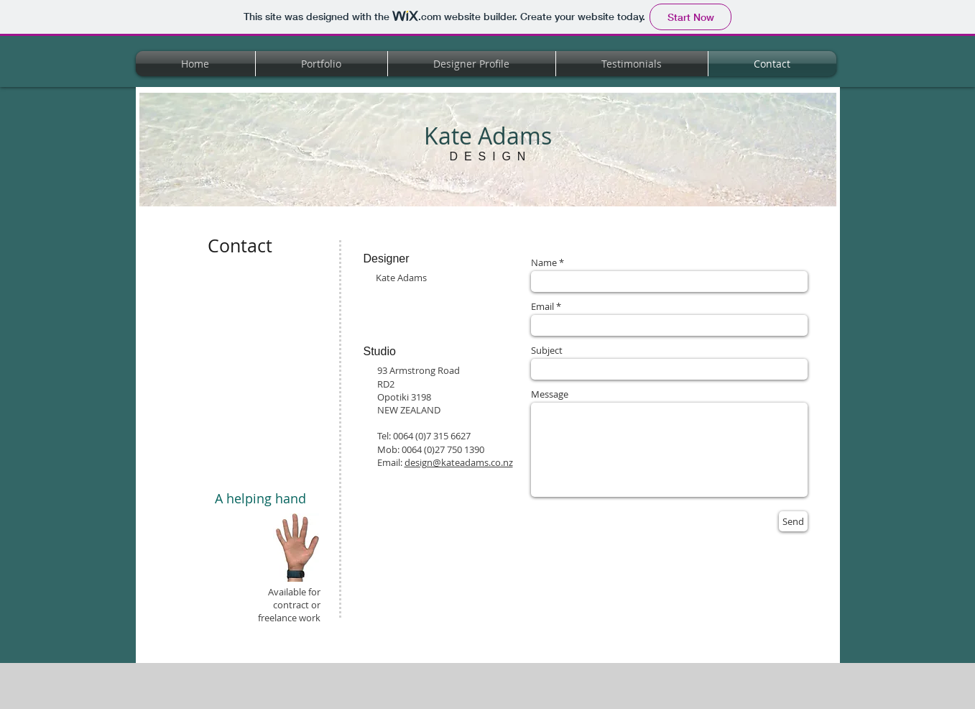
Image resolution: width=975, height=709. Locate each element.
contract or (296, 604)
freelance (277, 617)
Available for (294, 591)
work (308, 617)
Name (544, 262)
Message (549, 394)
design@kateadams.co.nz (459, 462)
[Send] (793, 521)
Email (542, 306)
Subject (547, 350)
